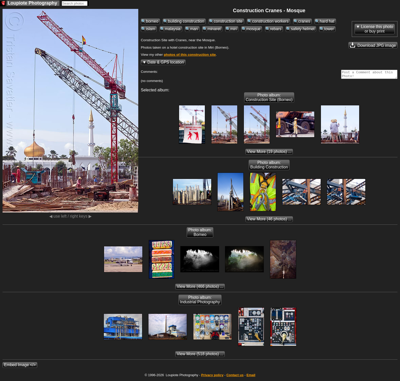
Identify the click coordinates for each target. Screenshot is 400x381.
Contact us (234, 376)
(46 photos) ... (269, 220)
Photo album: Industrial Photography (200, 301)
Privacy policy (212, 376)
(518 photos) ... (200, 355)
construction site (228, 21)
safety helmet (303, 29)
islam (150, 29)
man (194, 29)
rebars (275, 29)
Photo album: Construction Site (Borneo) (269, 98)
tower (329, 29)
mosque (253, 29)
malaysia (173, 29)
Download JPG (373, 45)
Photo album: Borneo (200, 233)
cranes (304, 21)
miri (233, 29)
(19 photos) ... (269, 153)
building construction (186, 21)
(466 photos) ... (200, 288)
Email (250, 376)
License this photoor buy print (377, 28)
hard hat (327, 21)
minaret (214, 29)
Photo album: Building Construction (269, 166)
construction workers (270, 21)
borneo (152, 21)
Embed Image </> (20, 366)
